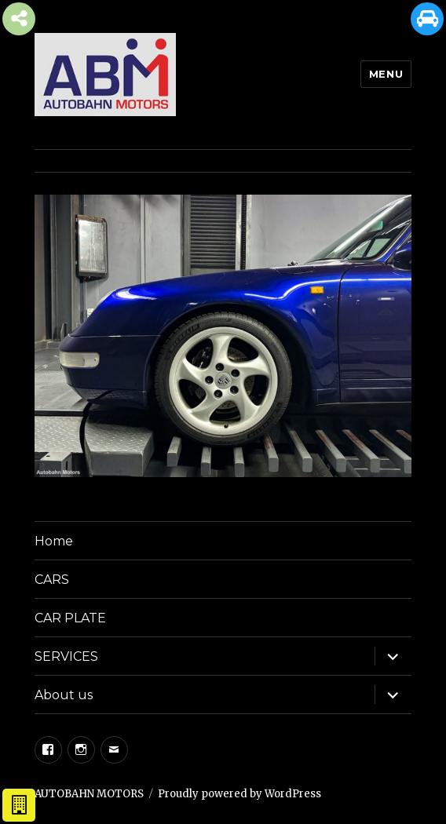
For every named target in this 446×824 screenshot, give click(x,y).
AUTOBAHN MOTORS (89, 793)
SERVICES (66, 656)
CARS (52, 579)
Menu (386, 73)
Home (54, 541)
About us (64, 694)
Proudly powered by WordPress (239, 793)
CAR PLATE (70, 618)
